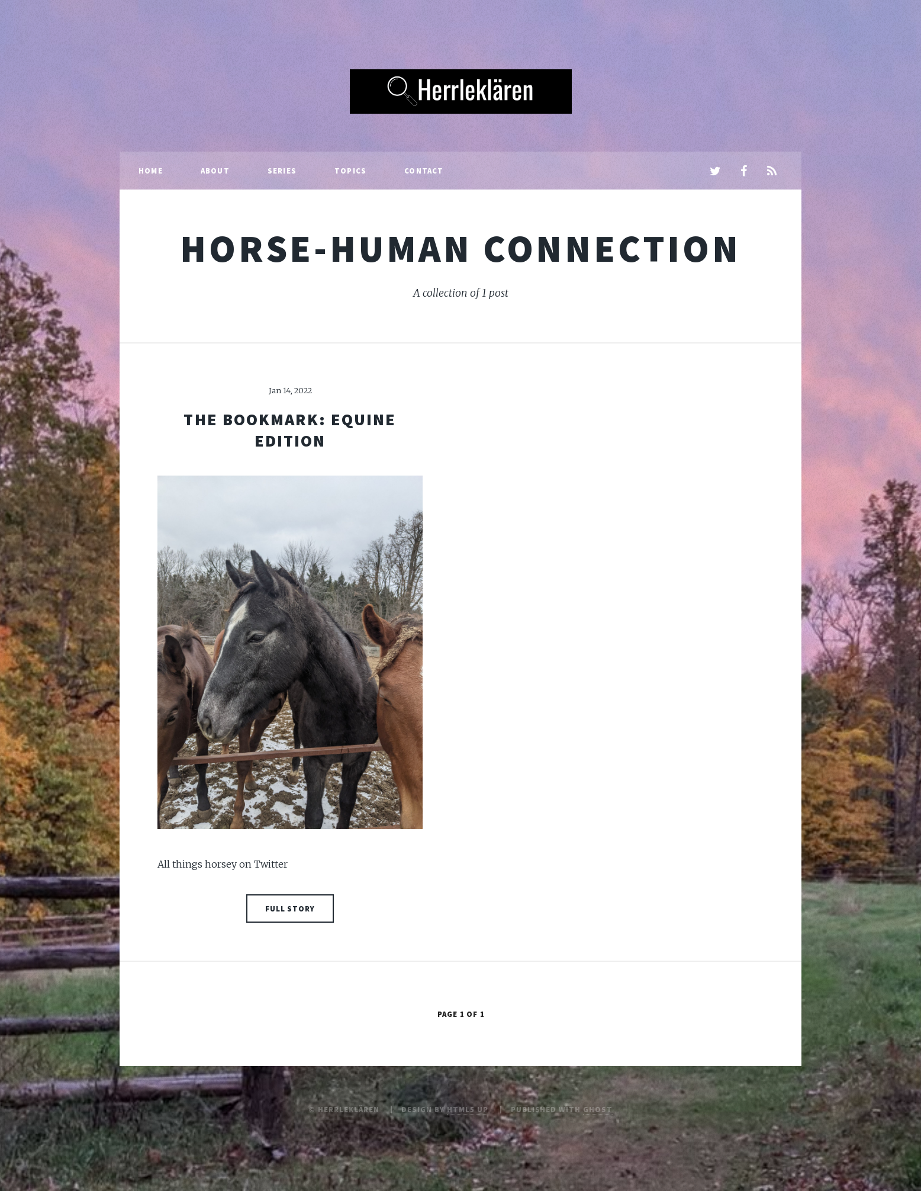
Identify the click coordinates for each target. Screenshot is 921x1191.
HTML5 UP (467, 1109)
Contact (423, 170)
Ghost (598, 1109)
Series (282, 170)
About (215, 170)
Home (151, 170)
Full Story (290, 908)
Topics (350, 170)
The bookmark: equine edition (289, 430)
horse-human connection (460, 248)
